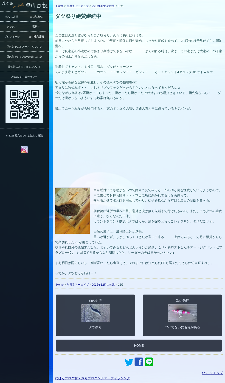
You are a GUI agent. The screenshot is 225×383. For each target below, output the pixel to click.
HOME (139, 345)
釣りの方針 (12, 16)
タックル (12, 26)
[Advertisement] (139, 152)
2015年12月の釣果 (103, 6)
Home (60, 6)
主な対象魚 (36, 16)
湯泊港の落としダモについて (24, 66)
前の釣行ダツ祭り (95, 314)
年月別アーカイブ (78, 6)
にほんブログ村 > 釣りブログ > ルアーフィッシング (92, 378)
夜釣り (36, 26)
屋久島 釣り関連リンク (24, 76)
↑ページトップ (212, 373)
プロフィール (12, 36)
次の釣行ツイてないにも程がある (182, 314)
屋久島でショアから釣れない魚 (24, 56)
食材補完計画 (36, 36)
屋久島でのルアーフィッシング (24, 46)
